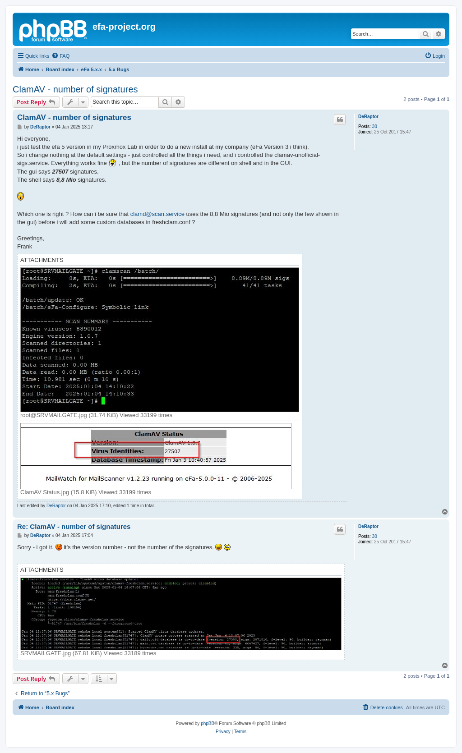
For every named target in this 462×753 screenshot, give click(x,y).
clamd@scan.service (157, 214)
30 (374, 126)
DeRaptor (368, 116)
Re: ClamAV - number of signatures (73, 526)
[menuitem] (60, 56)
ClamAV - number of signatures (75, 89)
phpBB (207, 723)
